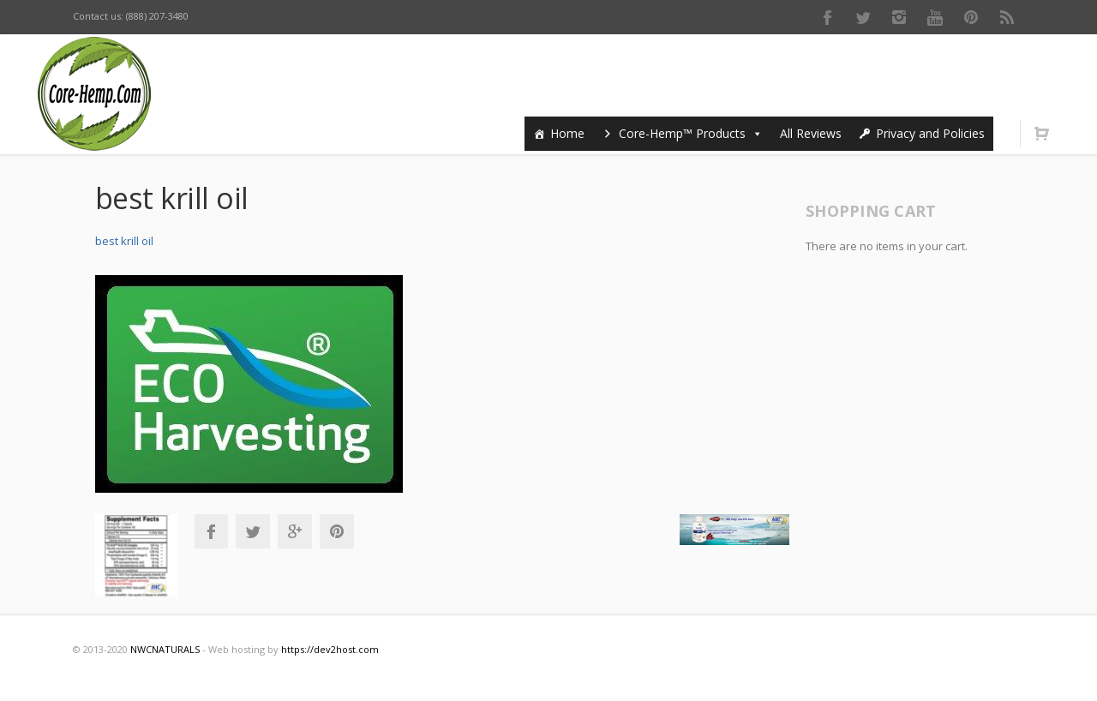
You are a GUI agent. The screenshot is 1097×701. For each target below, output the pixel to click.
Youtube (935, 17)
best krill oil (124, 241)
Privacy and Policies (930, 133)
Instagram (899, 17)
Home (567, 133)
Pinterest (971, 17)
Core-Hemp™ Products (691, 133)
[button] (754, 133)
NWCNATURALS (165, 649)
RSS (1007, 17)
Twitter (863, 17)
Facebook (827, 17)
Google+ (295, 531)
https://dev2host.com (330, 649)
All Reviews (811, 133)
